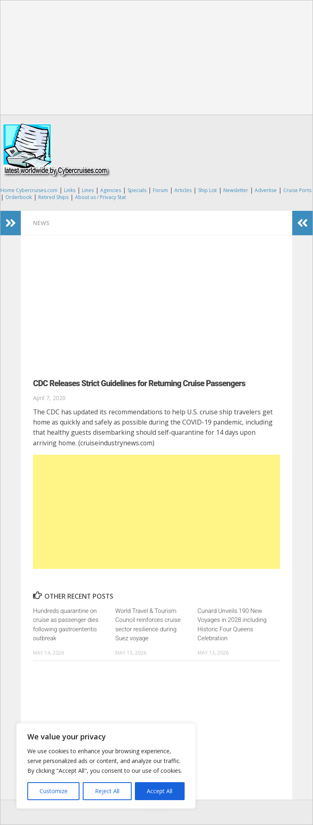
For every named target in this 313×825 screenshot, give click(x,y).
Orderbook (18, 197)
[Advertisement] (157, 57)
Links (69, 190)
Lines (88, 190)
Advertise (266, 190)
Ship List (207, 190)
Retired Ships (53, 197)
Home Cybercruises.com (28, 190)
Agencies (110, 190)
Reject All (107, 791)
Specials (137, 190)
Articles (183, 190)
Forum (160, 190)
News (41, 223)
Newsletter (235, 190)
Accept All (159, 791)
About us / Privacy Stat (100, 197)
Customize (54, 791)
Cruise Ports (297, 190)
